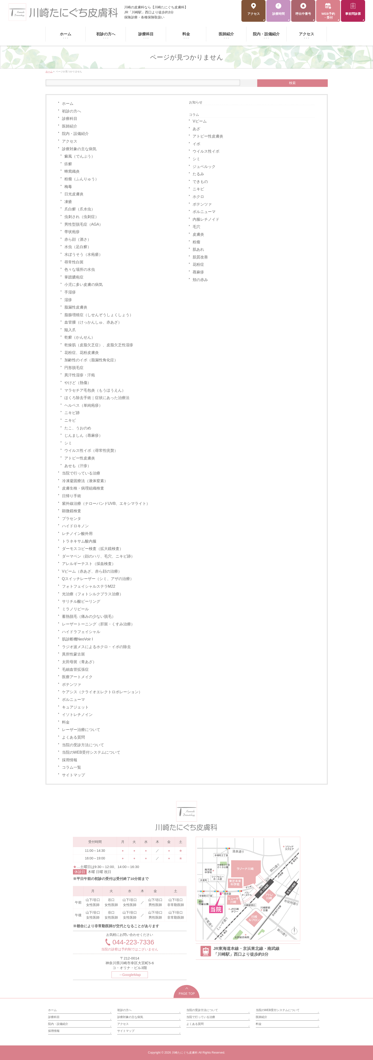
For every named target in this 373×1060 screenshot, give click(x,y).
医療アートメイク (77, 677)
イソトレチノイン (77, 715)
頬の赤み (200, 280)
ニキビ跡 (72, 413)
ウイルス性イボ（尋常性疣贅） (91, 450)
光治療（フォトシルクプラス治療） (92, 594)
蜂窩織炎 (72, 171)
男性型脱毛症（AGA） (83, 224)
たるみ (198, 174)
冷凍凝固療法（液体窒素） (85, 481)
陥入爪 (70, 330)
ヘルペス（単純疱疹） (83, 405)
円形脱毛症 (74, 368)
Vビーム (200, 121)
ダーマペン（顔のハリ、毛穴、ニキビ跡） (98, 556)
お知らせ (195, 102)
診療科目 (69, 119)
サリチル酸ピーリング (81, 601)
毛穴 (196, 227)
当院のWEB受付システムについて (91, 752)
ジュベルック (204, 167)
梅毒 (68, 187)
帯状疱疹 (72, 232)
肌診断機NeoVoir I (77, 639)
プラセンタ (71, 519)
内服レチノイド (206, 219)
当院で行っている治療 (81, 473)
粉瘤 (196, 242)
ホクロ (198, 197)
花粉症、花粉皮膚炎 (81, 353)
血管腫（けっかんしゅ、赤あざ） (93, 322)
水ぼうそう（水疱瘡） (83, 254)
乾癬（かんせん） (79, 337)
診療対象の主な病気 (79, 149)
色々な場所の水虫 (79, 269)
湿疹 (68, 300)
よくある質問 (73, 737)
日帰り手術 (71, 496)
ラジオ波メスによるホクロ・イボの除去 (96, 647)
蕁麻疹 (198, 272)
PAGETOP (186, 991)
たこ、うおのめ (77, 428)
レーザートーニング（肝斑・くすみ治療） (98, 624)
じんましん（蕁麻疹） (83, 435)
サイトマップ (73, 775)
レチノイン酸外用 (77, 534)
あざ (196, 129)
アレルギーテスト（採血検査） (89, 564)
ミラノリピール (75, 609)
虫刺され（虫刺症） (81, 217)
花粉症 (198, 264)
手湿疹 (70, 292)
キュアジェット (75, 707)
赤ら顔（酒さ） (77, 239)
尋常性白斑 (74, 262)
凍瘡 (68, 202)
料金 (66, 722)
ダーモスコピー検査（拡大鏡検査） (92, 549)
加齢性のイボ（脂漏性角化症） (91, 360)
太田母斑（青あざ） (79, 662)
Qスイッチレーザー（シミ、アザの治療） (98, 579)
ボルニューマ (73, 700)
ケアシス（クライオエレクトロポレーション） (102, 692)
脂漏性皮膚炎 (75, 307)
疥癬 (68, 164)
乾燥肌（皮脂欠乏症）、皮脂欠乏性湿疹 (98, 345)
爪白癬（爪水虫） (79, 209)
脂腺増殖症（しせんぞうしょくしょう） (98, 315)
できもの (200, 182)
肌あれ (198, 249)
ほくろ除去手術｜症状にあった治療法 (96, 398)
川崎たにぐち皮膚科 (185, 1052)
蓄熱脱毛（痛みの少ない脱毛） (89, 616)
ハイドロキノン (75, 526)
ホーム (67, 103)
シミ (68, 443)
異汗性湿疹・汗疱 (79, 375)
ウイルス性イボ (206, 151)
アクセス (69, 141)
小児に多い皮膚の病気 (83, 284)
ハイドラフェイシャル (81, 632)
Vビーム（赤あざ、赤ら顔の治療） (92, 571)
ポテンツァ (71, 684)
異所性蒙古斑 (73, 654)
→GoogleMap (130, 975)
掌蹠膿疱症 (74, 277)
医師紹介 (69, 126)
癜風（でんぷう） (79, 156)
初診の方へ (71, 111)
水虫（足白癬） (77, 247)
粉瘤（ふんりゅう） (81, 179)
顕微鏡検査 (71, 511)
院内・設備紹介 (75, 134)
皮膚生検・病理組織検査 (83, 488)
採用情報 (69, 760)
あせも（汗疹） (77, 466)
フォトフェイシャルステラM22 (88, 586)
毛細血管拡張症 (75, 669)
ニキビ (70, 420)
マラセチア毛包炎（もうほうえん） (95, 390)
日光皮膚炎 (74, 194)
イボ (196, 144)
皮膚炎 (198, 234)
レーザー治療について (81, 730)
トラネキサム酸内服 (79, 541)
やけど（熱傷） (77, 383)
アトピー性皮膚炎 (79, 458)
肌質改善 (200, 257)
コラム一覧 (71, 767)
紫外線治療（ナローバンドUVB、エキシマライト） (106, 503)
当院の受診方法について (83, 745)
